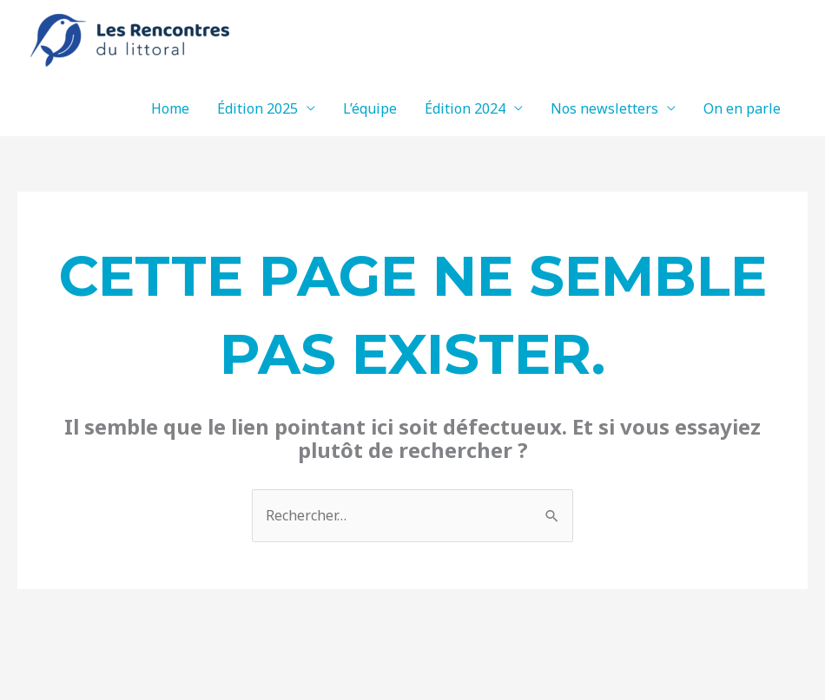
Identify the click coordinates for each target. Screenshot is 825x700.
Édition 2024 (465, 108)
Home (170, 108)
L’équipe (370, 108)
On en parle (742, 108)
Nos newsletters (604, 108)
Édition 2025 (257, 108)
